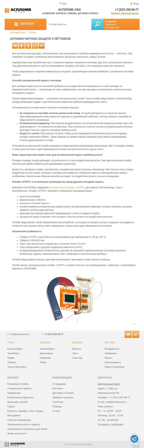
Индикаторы (14, 393)
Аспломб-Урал (17, 32)
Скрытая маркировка (19, 420)
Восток (110, 342)
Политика (57, 402)
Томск (43, 362)
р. (118, 27)
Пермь (11, 357)
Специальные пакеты (19, 388)
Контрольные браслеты (20, 397)
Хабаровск (111, 353)
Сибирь (45, 342)
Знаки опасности (16, 433)
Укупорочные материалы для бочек (27, 429)
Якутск (108, 357)
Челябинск (13, 353)
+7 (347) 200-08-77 (127, 9)
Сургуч (11, 406)
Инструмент (14, 415)
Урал (10, 342)
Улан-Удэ (77, 357)
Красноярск (46, 353)
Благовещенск (113, 362)
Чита (75, 353)
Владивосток (112, 348)
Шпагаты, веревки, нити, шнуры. (25, 411)
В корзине (110, 21)
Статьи (32, 32)
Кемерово (45, 357)
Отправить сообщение (110, 424)
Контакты (61, 13)
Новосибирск (47, 348)
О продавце (59, 383)
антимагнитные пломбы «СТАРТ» (67, 187)
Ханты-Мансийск (16, 366)
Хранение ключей (17, 402)
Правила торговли (62, 397)
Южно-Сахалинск (114, 366)
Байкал (77, 342)
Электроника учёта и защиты (23, 424)
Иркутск (76, 348)
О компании (48, 13)
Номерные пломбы (18, 383)
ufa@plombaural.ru (20, 334)
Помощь (72, 13)
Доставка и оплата (88, 13)
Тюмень (11, 362)
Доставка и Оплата (63, 393)
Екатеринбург (15, 348)
